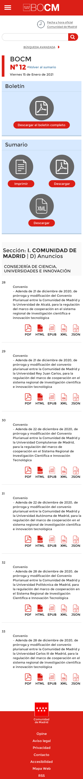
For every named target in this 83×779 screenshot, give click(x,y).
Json (75, 334)
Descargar (62, 184)
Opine (42, 734)
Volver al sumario (42, 67)
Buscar (73, 39)
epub (52, 334)
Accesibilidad (41, 761)
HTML (39, 334)
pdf (28, 334)
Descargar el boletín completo (41, 125)
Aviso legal (42, 741)
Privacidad (41, 748)
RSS (41, 775)
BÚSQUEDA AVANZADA (39, 47)
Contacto (41, 755)
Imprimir (21, 184)
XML (63, 334)
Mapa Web (42, 768)
